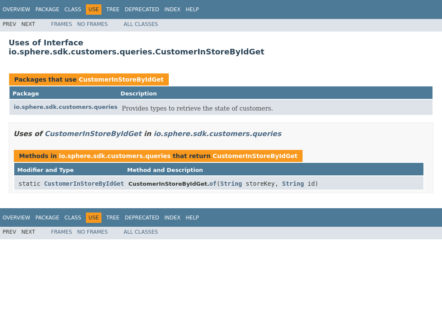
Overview (16, 9)
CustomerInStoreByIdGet (121, 79)
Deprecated (142, 9)
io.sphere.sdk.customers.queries (65, 107)
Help (192, 9)
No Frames (92, 24)
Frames (61, 24)
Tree (113, 9)
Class (72, 9)
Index (172, 9)
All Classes (141, 24)
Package (47, 9)
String (231, 183)
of (213, 183)
